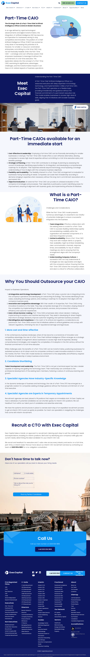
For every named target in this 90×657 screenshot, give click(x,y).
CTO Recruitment (26, 604)
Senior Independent (10, 598)
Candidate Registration (77, 621)
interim (15, 410)
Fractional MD (58, 606)
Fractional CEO (9, 608)
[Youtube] (33, 575)
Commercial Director (27, 614)
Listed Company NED (10, 631)
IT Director (24, 623)
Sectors (73, 608)
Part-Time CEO (9, 606)
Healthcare (58, 623)
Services (73, 610)
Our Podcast (74, 616)
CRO (6, 593)
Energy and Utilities (60, 627)
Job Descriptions (75, 598)
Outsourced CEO (9, 610)
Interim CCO (41, 585)
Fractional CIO (58, 593)
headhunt (8, 403)
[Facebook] (33, 572)
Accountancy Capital (60, 616)
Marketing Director (26, 627)
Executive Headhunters (11, 612)
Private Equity (74, 604)
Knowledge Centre (43, 623)
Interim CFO (41, 589)
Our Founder (74, 589)
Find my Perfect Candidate (31, 494)
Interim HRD (41, 606)
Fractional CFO (58, 589)
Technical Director (26, 633)
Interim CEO (41, 587)
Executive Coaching (43, 646)
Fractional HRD (58, 604)
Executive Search (9, 616)
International (8, 618)
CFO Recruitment (26, 591)
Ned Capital (58, 614)
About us (73, 585)
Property (57, 631)
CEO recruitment (56, 445)
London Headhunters (10, 614)
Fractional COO (59, 598)
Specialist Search (75, 612)
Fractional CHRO (59, 591)
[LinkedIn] (40, 572)
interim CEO (61, 401)
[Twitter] (36, 572)
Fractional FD (58, 602)
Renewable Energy (59, 629)
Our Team (74, 587)
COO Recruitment (26, 600)
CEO (6, 587)
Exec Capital (9, 433)
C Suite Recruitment (27, 585)
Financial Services (76, 600)
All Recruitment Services (77, 614)
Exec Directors (9, 591)
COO (6, 589)
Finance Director (26, 619)
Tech (72, 606)
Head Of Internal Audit (11, 600)
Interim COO (41, 595)
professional (9, 371)
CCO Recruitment (26, 589)
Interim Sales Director (44, 612)
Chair (6, 595)
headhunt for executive (25, 442)
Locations (73, 591)
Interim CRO (41, 598)
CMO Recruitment (26, 598)
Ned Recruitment (9, 625)
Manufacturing (59, 625)
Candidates (74, 619)
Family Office (74, 602)
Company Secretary (27, 616)
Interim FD (41, 604)
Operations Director (27, 629)
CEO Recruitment (26, 587)
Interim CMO (41, 593)
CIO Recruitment (26, 595)
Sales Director (25, 631)
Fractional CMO (59, 595)
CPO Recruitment (26, 602)
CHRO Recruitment (27, 593)
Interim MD (41, 602)
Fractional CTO (59, 600)
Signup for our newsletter (79, 573)
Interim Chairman (43, 600)
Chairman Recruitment (11, 635)
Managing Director (26, 625)
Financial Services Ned (11, 633)
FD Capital (57, 612)
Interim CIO (41, 591)
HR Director (24, 621)
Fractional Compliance (61, 585)
